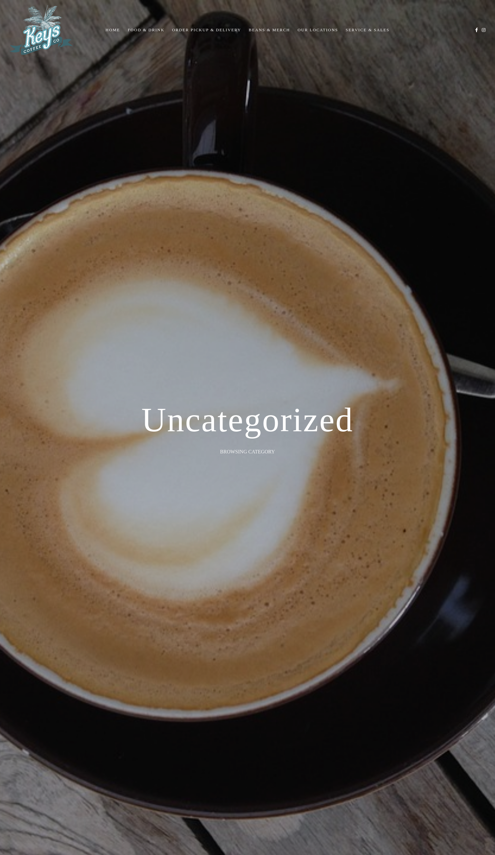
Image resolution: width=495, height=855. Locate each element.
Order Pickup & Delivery (206, 29)
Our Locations (318, 29)
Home (112, 29)
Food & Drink (146, 29)
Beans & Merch (269, 29)
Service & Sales (368, 29)
